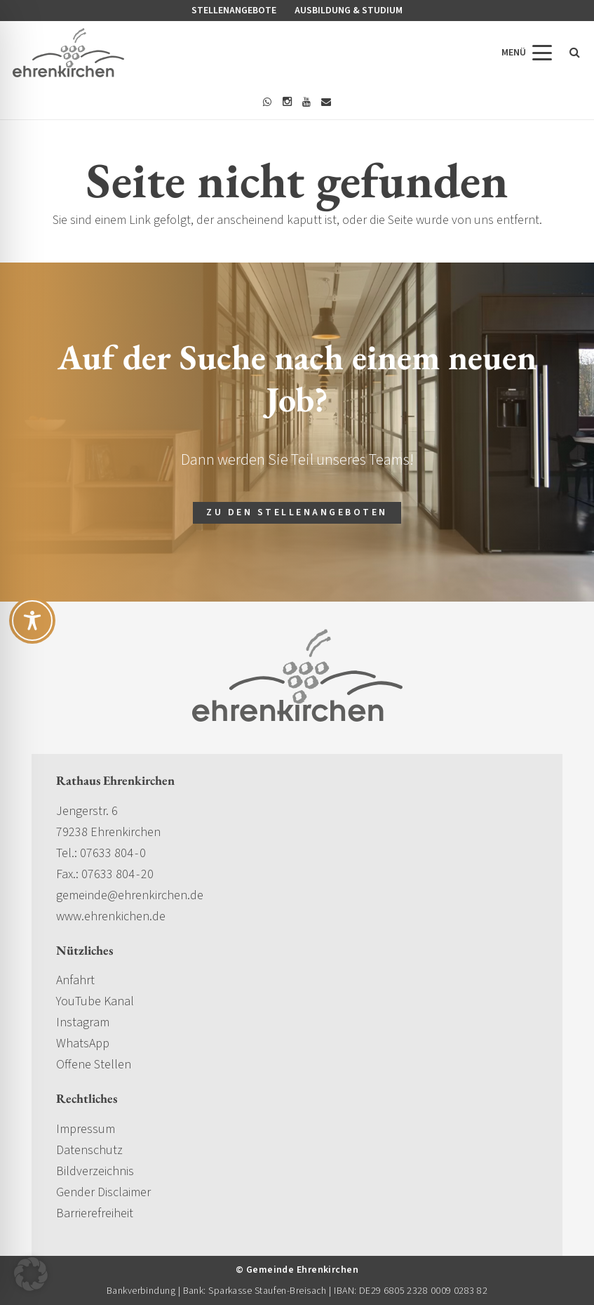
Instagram (82, 1022)
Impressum (85, 1129)
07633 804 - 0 (113, 853)
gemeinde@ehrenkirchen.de (129, 895)
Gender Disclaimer (103, 1192)
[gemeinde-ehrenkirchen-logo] (68, 52)
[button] (527, 52)
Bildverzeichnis (95, 1171)
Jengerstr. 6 (87, 811)
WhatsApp (82, 1043)
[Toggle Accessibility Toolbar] (32, 620)
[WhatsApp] (267, 102)
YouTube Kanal (95, 1001)
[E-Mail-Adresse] (326, 102)
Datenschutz (89, 1150)
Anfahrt (75, 980)
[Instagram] (287, 102)
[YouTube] (306, 102)
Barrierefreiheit (94, 1213)
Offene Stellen (93, 1064)
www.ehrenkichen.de (111, 916)
